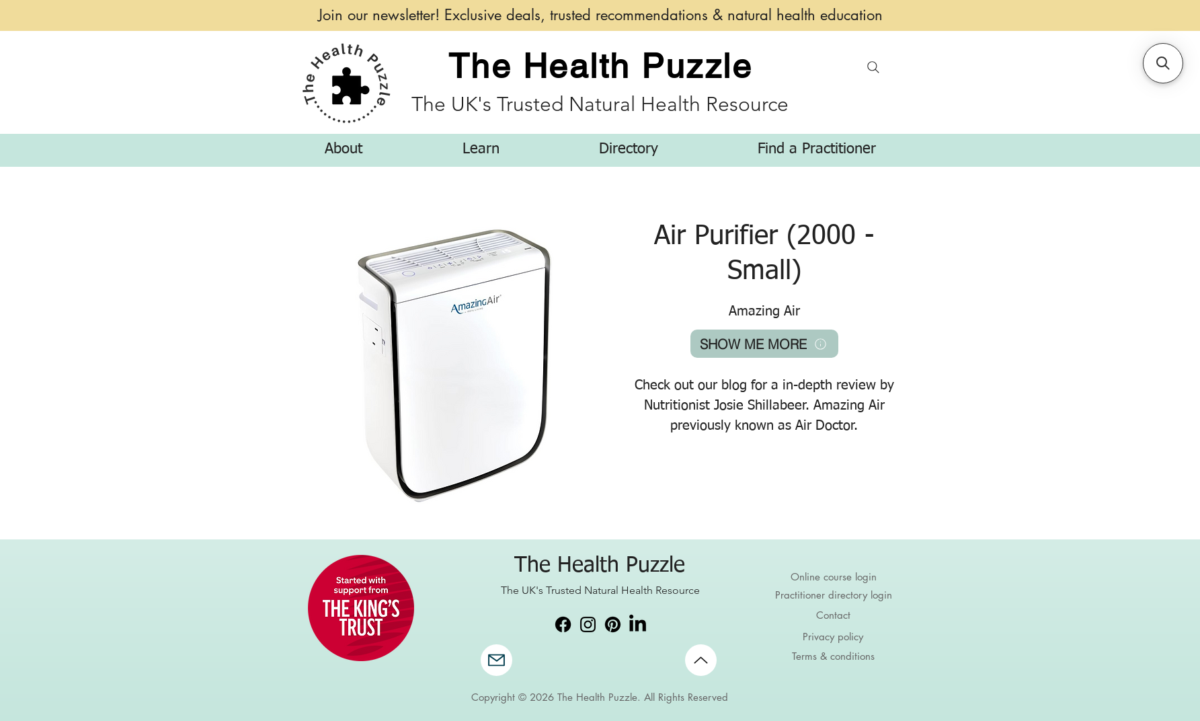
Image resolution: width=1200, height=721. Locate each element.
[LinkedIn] (637, 624)
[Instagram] (587, 624)
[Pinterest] (612, 624)
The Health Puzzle (600, 65)
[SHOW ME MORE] (764, 344)
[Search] (873, 67)
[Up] (701, 660)
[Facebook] (563, 624)
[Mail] (496, 660)
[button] (344, 150)
